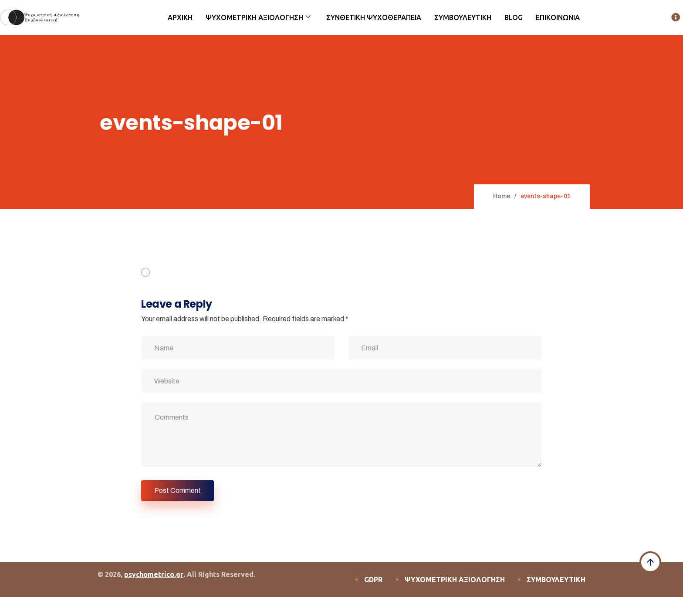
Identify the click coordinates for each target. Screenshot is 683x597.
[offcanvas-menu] (675, 17)
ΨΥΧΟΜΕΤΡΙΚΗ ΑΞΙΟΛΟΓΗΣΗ (258, 17)
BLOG (513, 17)
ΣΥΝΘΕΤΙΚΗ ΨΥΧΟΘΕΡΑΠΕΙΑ (373, 17)
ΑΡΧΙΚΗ (180, 17)
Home (501, 196)
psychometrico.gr (153, 574)
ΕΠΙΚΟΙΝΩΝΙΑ (558, 17)
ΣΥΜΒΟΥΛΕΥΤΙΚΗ (462, 17)
